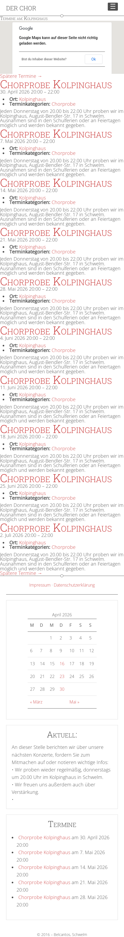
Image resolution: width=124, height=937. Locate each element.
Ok (93, 59)
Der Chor (21, 8)
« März (36, 702)
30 (62, 689)
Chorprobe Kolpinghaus (44, 837)
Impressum (40, 585)
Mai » (74, 702)
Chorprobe (64, 104)
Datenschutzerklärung (74, 585)
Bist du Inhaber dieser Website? (44, 59)
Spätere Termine (21, 76)
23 (62, 676)
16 (62, 664)
